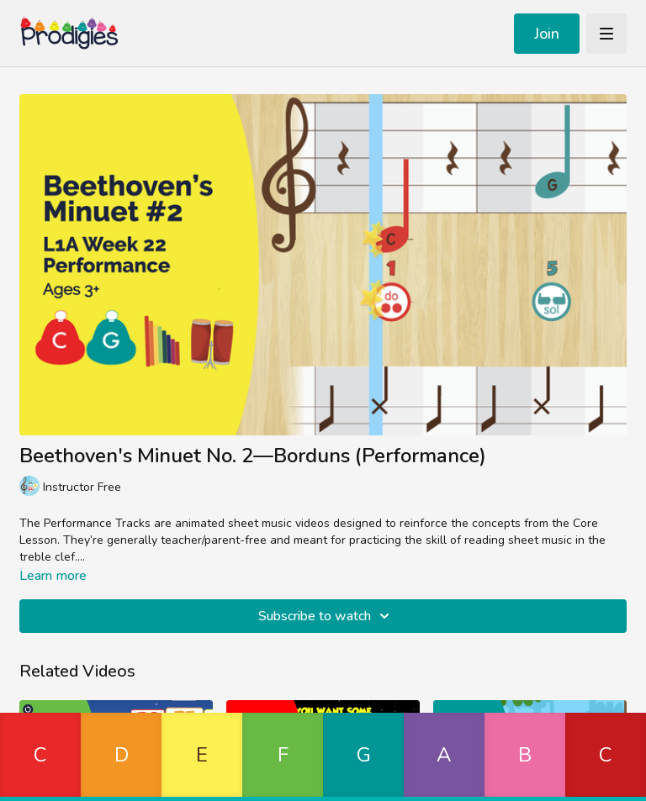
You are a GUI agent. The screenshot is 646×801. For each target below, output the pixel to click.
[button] (40, 757)
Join (546, 34)
